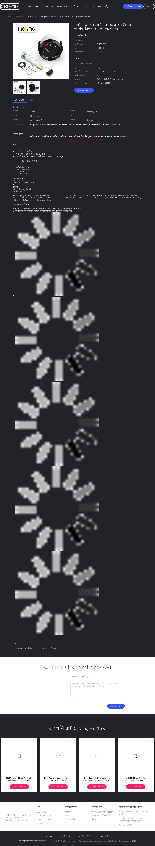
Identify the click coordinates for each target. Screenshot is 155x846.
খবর (99, 6)
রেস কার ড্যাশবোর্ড (44, 819)
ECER (134, 841)
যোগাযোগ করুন (89, 6)
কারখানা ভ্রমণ (62, 6)
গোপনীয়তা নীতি (84, 836)
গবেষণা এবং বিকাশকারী (101, 815)
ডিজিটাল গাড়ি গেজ (34, 648)
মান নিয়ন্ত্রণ (75, 6)
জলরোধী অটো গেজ (20, 648)
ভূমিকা (67, 822)
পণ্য (36, 6)
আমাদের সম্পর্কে (47, 6)
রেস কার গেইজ (42, 823)
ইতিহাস (68, 812)
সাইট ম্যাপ (66, 836)
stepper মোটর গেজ (49, 648)
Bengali (149, 6)
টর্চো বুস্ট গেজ (42, 812)
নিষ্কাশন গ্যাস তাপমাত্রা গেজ (47, 815)
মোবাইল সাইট (104, 836)
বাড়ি (29, 6)
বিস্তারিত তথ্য (18, 99)
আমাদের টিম (70, 819)
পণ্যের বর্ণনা (34, 99)
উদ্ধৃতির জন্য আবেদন (133, 6)
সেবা (67, 815)
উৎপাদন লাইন (97, 819)
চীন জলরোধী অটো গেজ (28, 841)
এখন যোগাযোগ (84, 90)
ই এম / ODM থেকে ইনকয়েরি (102, 812)
